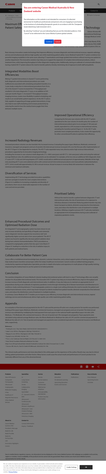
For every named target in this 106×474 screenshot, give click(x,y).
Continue (49, 42)
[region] (53, 467)
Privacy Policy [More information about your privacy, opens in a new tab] (13, 472)
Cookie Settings (72, 467)
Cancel (57, 42)
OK (86, 467)
